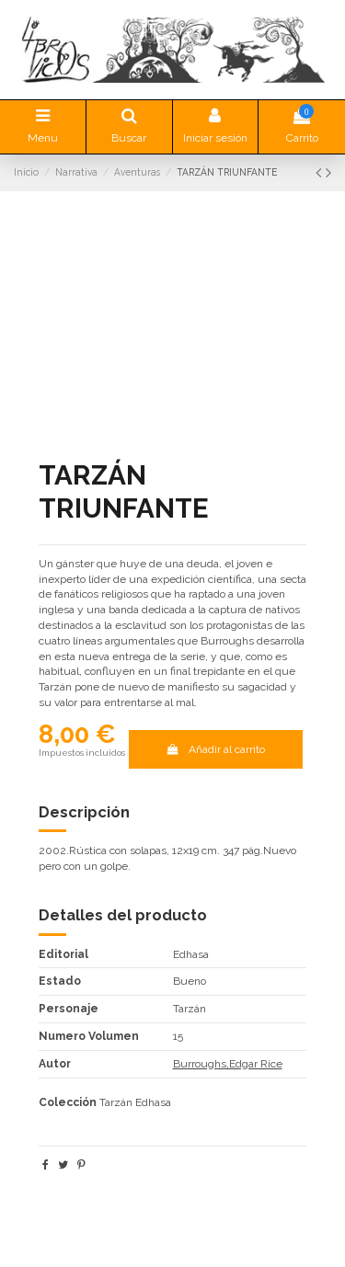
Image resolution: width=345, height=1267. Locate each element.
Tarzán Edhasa (135, 1102)
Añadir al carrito (216, 749)
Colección (68, 1102)
